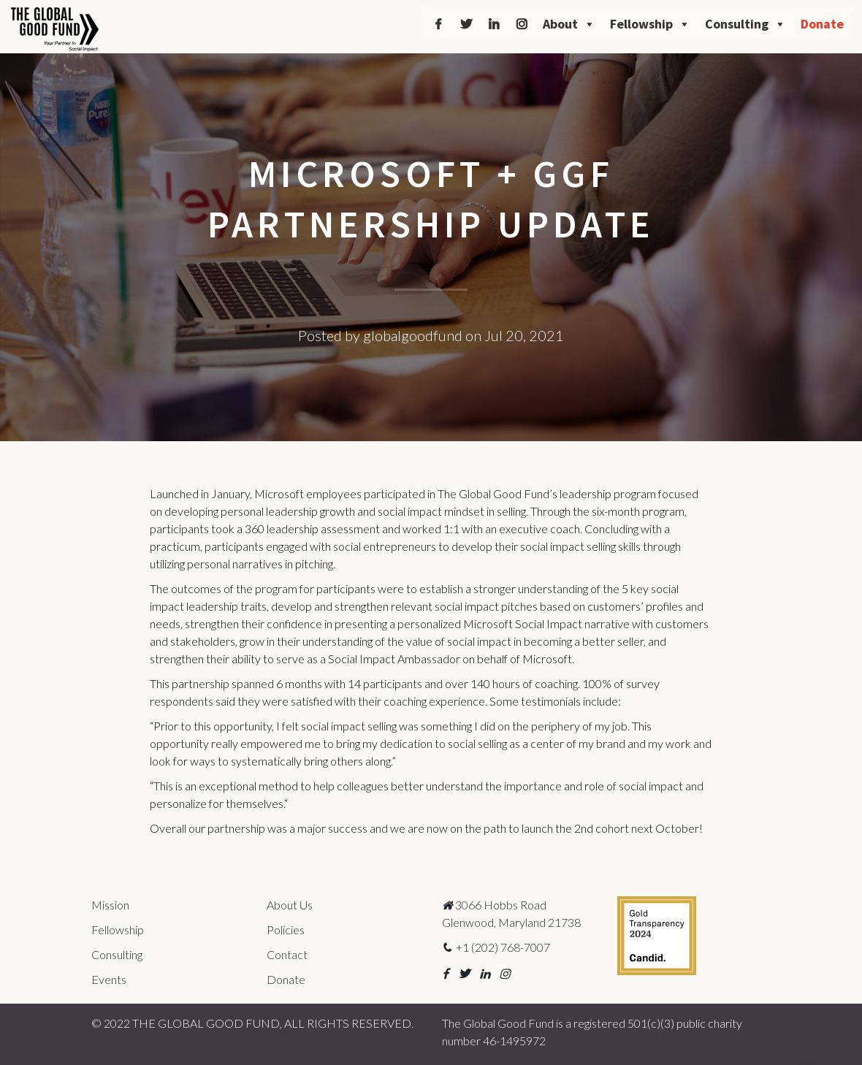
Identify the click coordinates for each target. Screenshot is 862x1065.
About (569, 24)
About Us (290, 905)
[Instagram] (521, 24)
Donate (822, 23)
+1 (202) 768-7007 (496, 947)
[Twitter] (466, 24)
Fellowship (650, 24)
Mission (110, 905)
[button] (445, 973)
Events (108, 979)
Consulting (745, 24)
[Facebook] (438, 24)
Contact (287, 954)
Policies (286, 929)
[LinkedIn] (494, 24)
